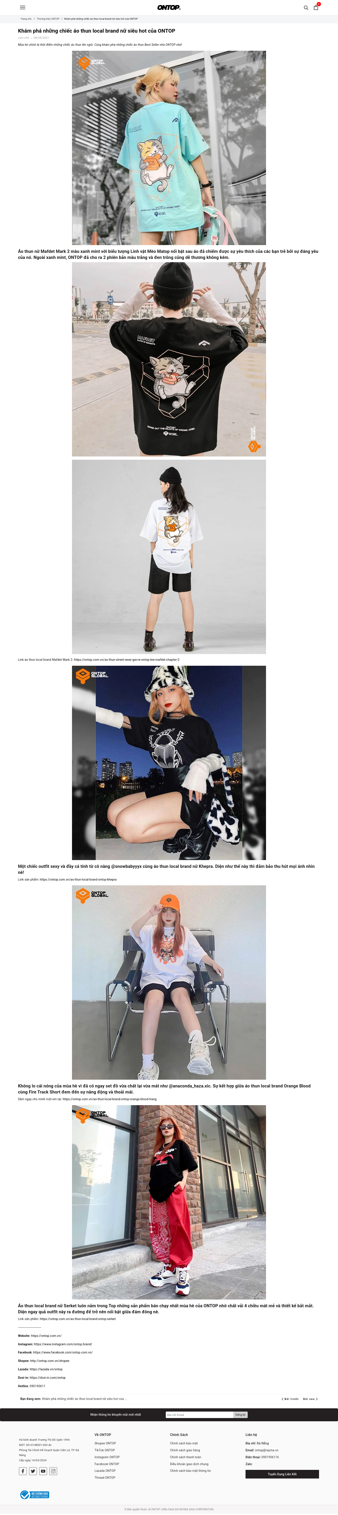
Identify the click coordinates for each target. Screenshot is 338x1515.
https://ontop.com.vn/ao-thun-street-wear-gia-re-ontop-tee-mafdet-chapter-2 (126, 661)
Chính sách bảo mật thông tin (190, 1472)
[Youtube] (43, 1472)
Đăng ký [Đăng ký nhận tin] (240, 1416)
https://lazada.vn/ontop (46, 1370)
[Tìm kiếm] (306, 8)
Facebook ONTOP (107, 1465)
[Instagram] (53, 1472)
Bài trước (291, 1400)
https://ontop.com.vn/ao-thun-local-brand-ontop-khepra (78, 881)
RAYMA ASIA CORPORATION (196, 1510)
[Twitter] (33, 1472)
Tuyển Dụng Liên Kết (282, 1475)
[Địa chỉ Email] (200, 1416)
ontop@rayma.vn (267, 1451)
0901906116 (270, 1458)
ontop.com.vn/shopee (54, 1362)
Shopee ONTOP (105, 1444)
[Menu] (22, 8)
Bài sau (310, 1400)
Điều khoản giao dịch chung (189, 1465)
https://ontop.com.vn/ (46, 1337)
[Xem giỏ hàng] (316, 8)
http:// (34, 1362)
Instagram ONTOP (107, 1458)
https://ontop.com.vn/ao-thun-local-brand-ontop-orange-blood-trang (109, 1100)
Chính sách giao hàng (185, 1451)
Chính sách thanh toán (185, 1458)
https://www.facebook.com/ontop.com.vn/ (63, 1353)
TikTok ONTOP (105, 1451)
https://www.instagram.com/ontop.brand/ (63, 1345)
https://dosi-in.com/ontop (48, 1379)
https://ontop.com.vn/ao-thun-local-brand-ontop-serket (78, 1320)
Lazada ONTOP (105, 1472)
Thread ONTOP (105, 1479)
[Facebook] (23, 1472)
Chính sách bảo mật (184, 1444)
